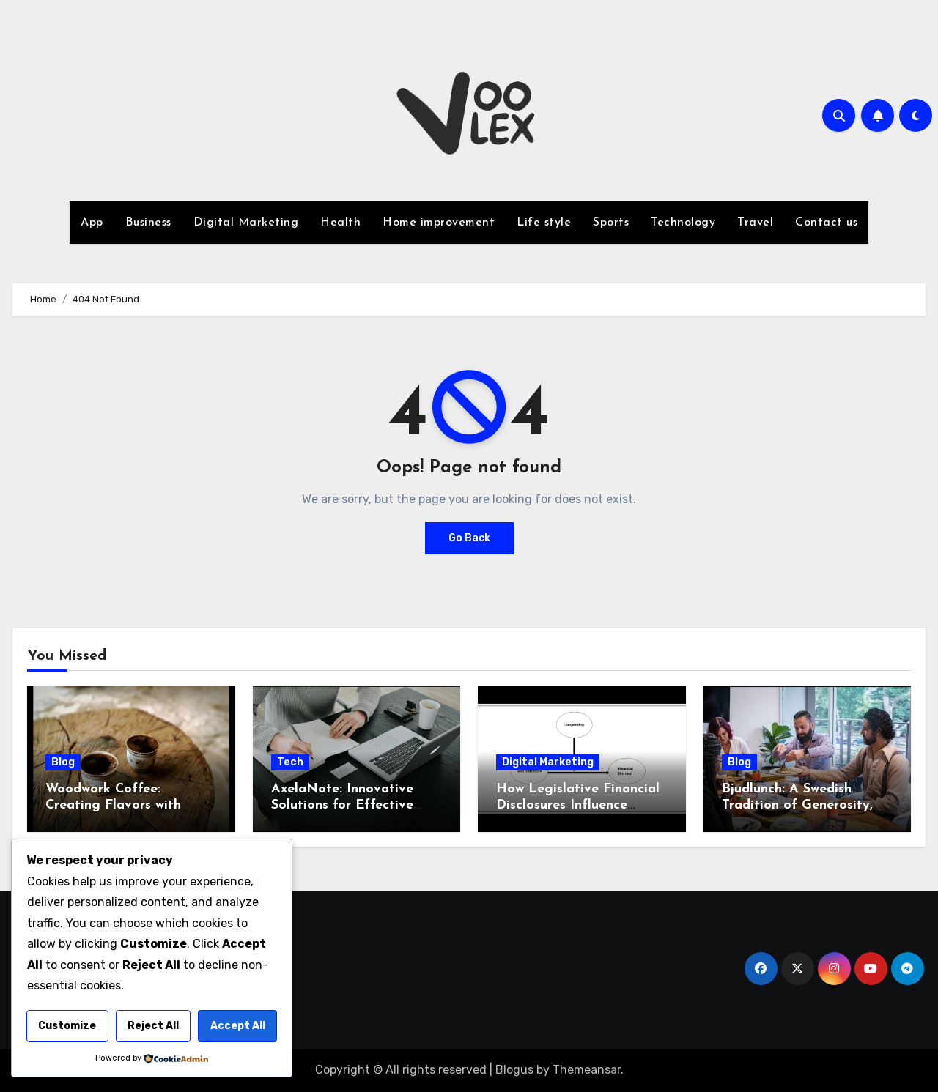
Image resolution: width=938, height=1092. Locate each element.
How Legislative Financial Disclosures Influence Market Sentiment (578, 805)
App (92, 223)
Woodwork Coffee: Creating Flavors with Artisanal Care (113, 805)
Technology (683, 223)
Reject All (153, 1025)
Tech (290, 762)
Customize (67, 1025)
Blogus (514, 1070)
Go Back (469, 538)
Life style (544, 223)
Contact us (826, 223)
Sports (611, 223)
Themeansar (587, 1070)
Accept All (237, 1025)
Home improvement (439, 223)
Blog (63, 762)
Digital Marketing (246, 223)
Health (340, 223)
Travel (755, 223)
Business (148, 223)
